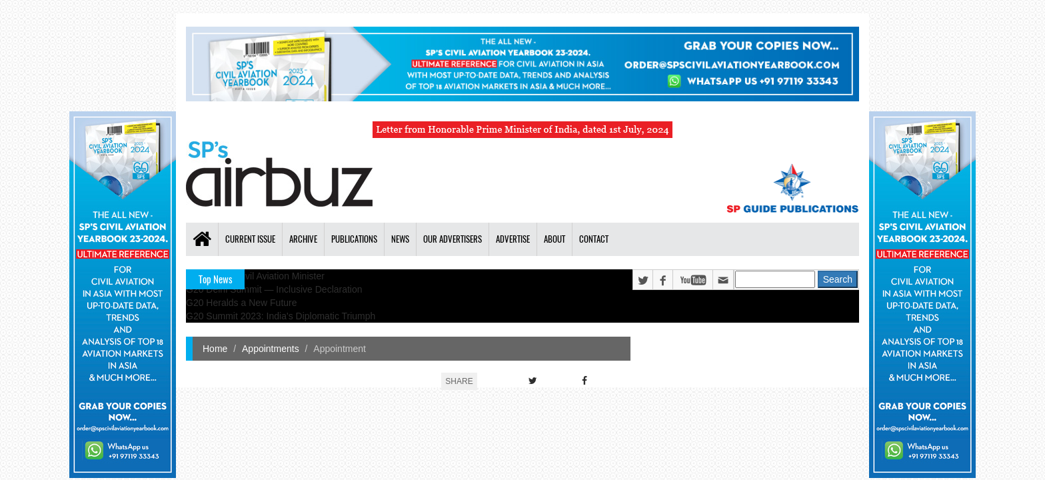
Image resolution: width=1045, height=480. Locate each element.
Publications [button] (354, 239)
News (400, 239)
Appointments (270, 348)
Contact (593, 239)
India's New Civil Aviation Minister (255, 276)
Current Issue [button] (250, 239)
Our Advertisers (452, 239)
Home (215, 348)
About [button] (554, 239)
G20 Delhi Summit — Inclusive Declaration (274, 289)
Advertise (513, 239)
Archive (303, 239)
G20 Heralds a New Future (241, 302)
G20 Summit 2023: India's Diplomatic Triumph (280, 316)
